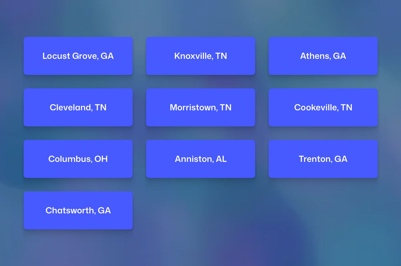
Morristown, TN (201, 107)
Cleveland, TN (78, 107)
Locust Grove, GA (78, 55)
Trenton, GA (323, 158)
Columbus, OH (78, 158)
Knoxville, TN (200, 55)
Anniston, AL (200, 158)
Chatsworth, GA (78, 210)
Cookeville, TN (323, 107)
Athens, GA (323, 55)
